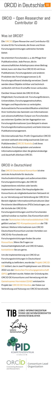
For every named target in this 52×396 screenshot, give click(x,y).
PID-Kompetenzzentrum (28, 223)
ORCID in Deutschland (26, 5)
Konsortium (7, 242)
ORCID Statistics (25, 143)
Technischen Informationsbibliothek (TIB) (28, 219)
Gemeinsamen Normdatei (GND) (17, 281)
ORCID (8, 41)
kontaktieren (7, 249)
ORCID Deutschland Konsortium (21, 170)
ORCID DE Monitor (21, 285)
